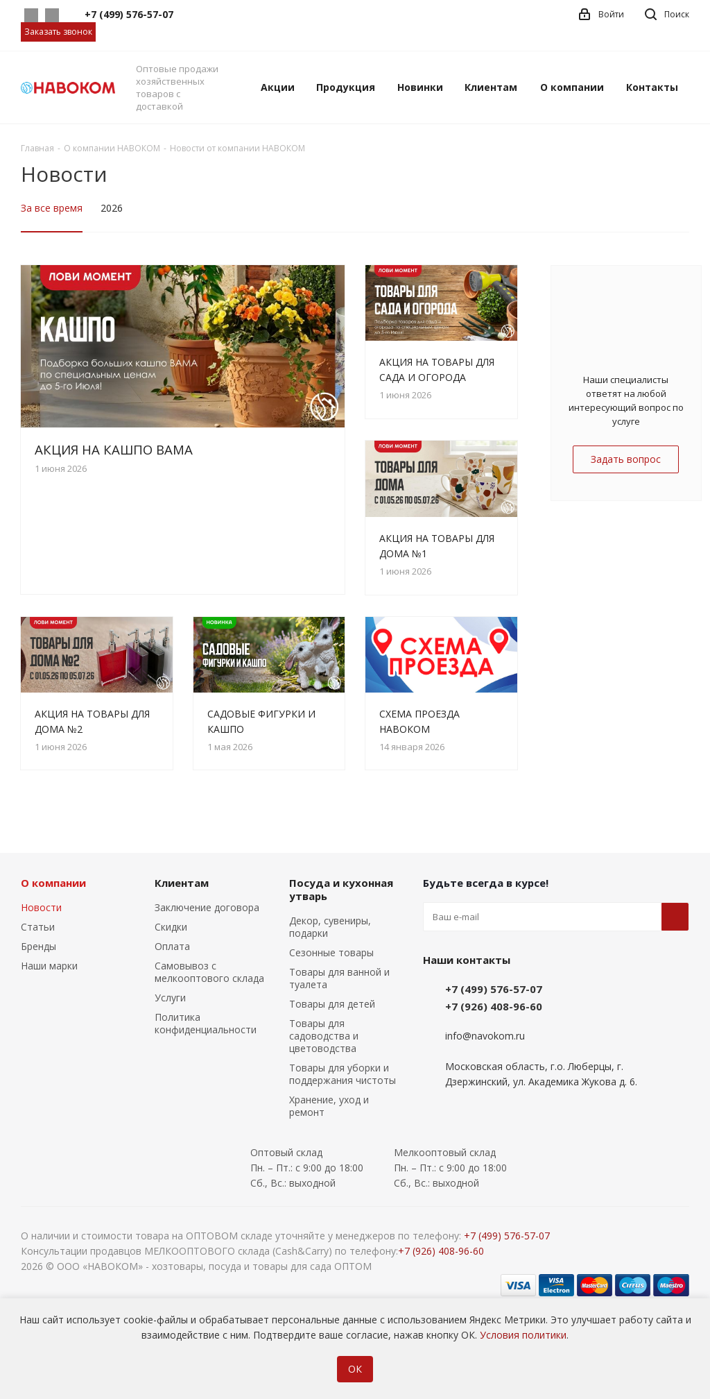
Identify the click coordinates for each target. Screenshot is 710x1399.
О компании (53, 883)
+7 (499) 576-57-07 (493, 989)
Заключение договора (207, 907)
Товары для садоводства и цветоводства (323, 1036)
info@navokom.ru (485, 1035)
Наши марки (49, 965)
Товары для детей (332, 1003)
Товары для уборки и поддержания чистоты (342, 1074)
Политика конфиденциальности (206, 1023)
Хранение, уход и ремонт (329, 1106)
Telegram (52, 15)
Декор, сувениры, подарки (330, 927)
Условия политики (523, 1334)
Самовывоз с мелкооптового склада (209, 972)
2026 (112, 207)
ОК (355, 1368)
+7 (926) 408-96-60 (493, 1006)
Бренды (38, 946)
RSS (673, 174)
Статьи (38, 926)
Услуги (170, 997)
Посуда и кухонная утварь (341, 889)
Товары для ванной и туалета (339, 978)
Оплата (172, 946)
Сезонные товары (331, 952)
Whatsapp (31, 15)
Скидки (171, 926)
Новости (41, 907)
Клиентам (182, 883)
